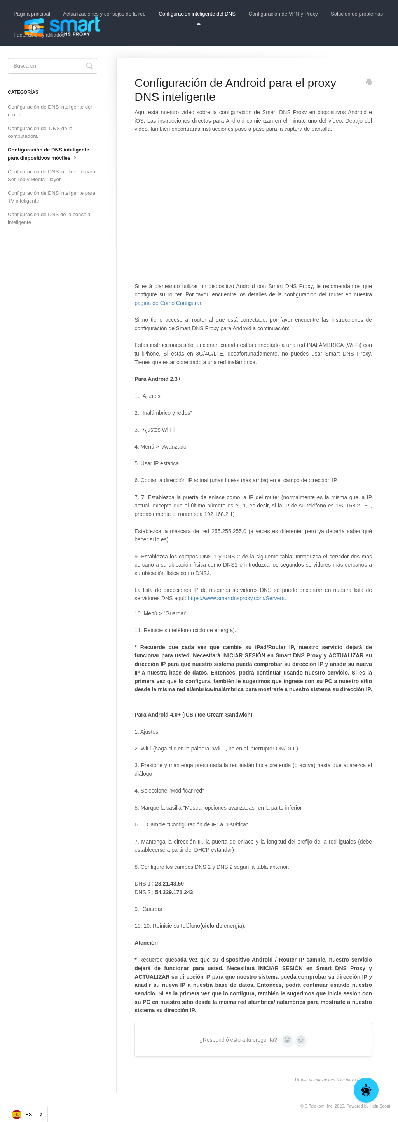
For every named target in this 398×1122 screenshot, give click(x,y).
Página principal (32, 14)
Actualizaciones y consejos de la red (104, 14)
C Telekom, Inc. (319, 1106)
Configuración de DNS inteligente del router (50, 111)
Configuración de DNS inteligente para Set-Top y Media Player (51, 175)
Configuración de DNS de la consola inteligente (49, 218)
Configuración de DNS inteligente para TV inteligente (51, 197)
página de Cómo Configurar (167, 303)
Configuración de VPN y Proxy (283, 14)
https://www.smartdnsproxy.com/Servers (236, 598)
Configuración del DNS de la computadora (40, 132)
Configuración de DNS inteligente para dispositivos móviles (48, 154)
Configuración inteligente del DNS (197, 18)
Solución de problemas (357, 14)
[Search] (52, 66)
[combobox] (28, 1114)
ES (22, 1114)
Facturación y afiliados (39, 35)
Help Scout (380, 1106)
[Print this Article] (369, 83)
